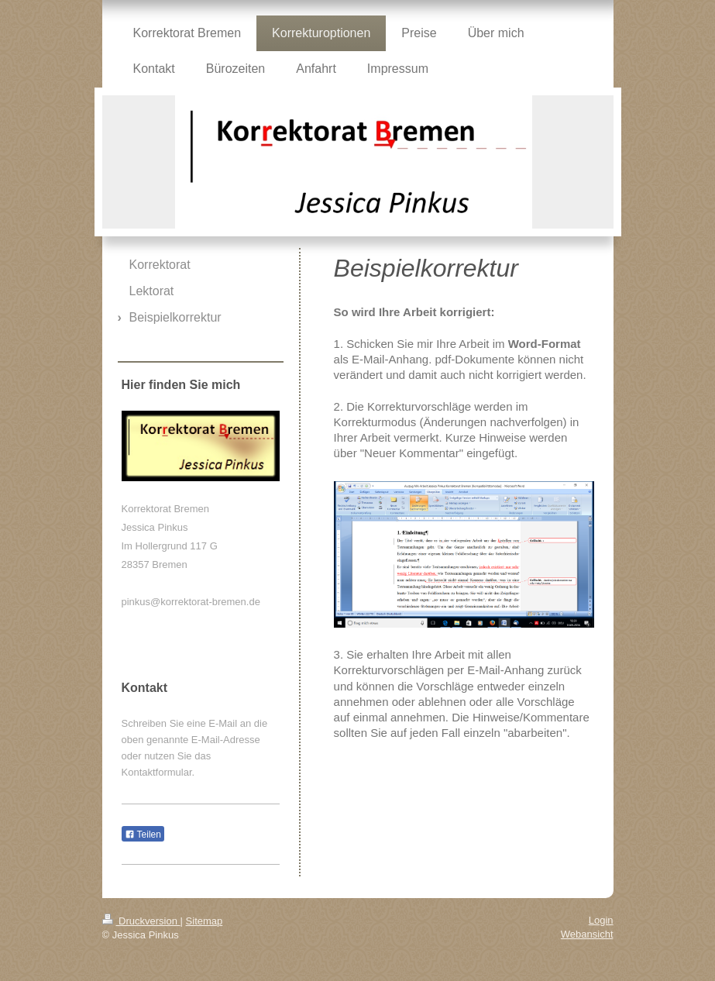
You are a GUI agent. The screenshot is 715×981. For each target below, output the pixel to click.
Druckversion (141, 921)
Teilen (143, 834)
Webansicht (587, 934)
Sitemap (204, 921)
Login (601, 920)
